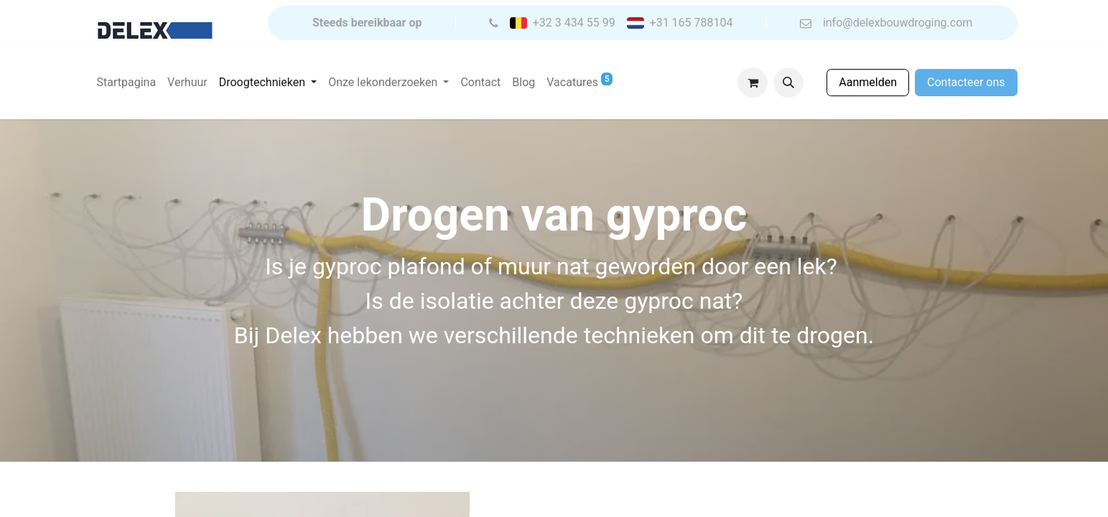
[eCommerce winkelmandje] (752, 82)
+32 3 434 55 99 (574, 23)
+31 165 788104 (691, 23)
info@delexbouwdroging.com (897, 23)
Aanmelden (868, 82)
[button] (788, 82)
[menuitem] (126, 82)
